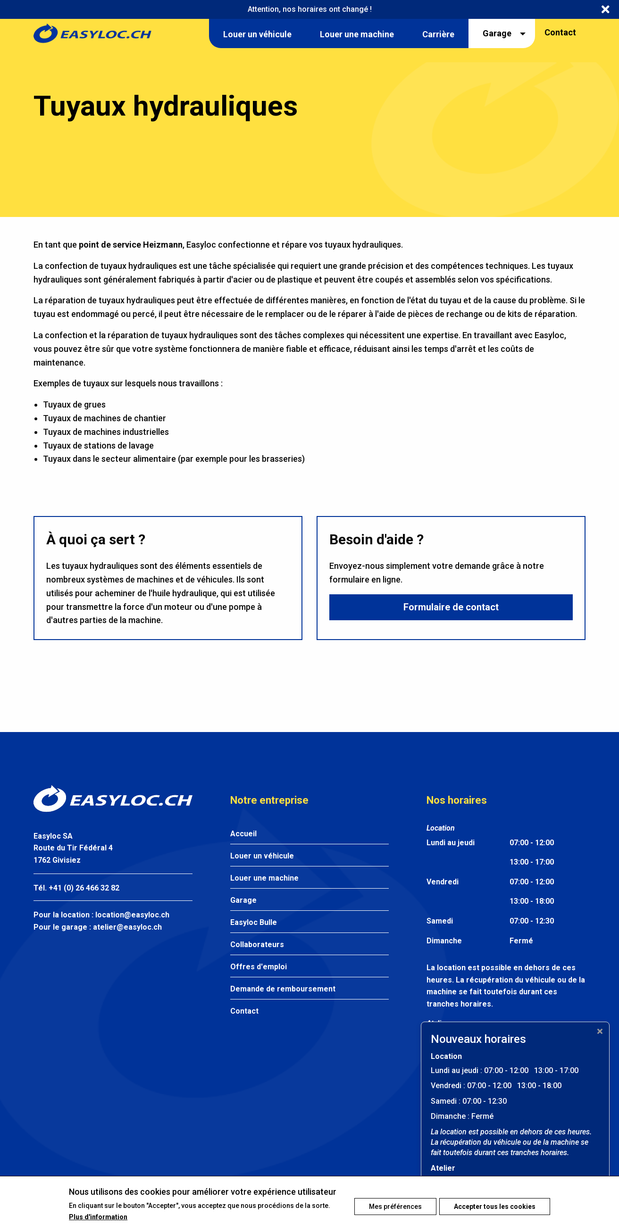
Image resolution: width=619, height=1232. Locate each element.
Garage (243, 900)
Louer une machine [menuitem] (357, 34)
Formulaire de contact (451, 609)
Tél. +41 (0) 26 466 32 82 (76, 887)
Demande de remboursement (282, 988)
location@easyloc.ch (132, 914)
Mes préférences (388, 1204)
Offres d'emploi (258, 966)
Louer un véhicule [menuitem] (257, 34)
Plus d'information (98, 1223)
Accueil (243, 833)
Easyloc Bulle (253, 922)
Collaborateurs (257, 944)
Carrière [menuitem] (438, 34)
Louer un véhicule (262, 855)
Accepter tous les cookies (494, 1204)
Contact (560, 32)
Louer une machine (264, 878)
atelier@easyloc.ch (127, 927)
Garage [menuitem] (497, 33)
